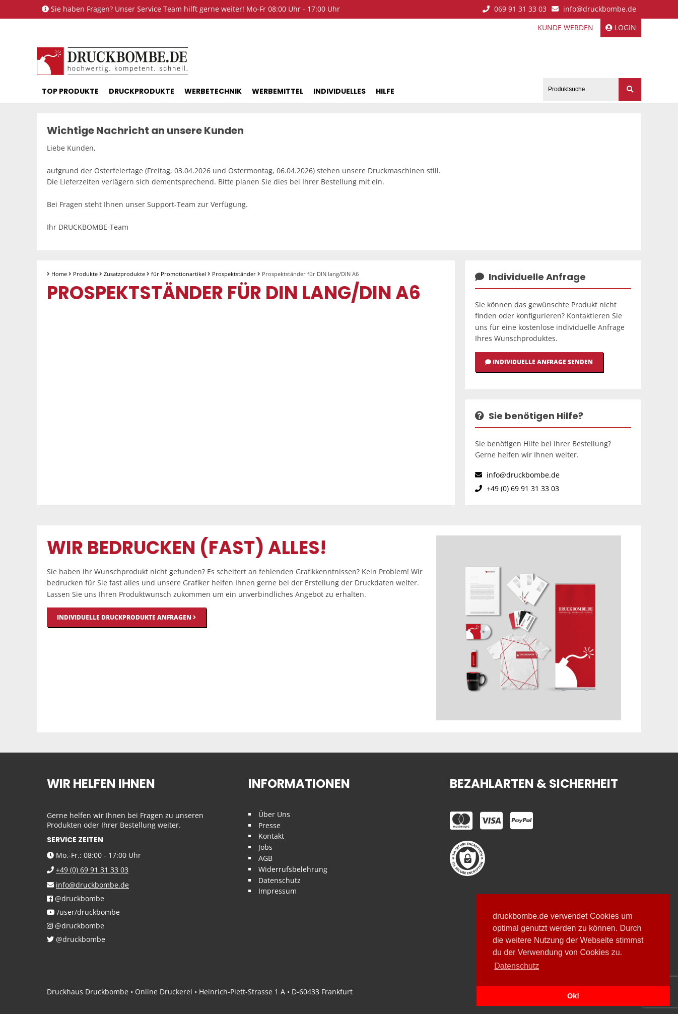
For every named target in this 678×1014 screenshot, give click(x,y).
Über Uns (274, 814)
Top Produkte (70, 91)
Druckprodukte (141, 91)
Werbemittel (277, 91)
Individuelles (339, 91)
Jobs (265, 847)
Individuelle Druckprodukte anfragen (126, 617)
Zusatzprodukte (124, 274)
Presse (269, 825)
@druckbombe (75, 899)
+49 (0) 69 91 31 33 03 (517, 488)
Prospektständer (234, 274)
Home (59, 274)
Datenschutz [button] (516, 966)
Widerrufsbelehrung (292, 869)
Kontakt (271, 836)
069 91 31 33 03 (515, 9)
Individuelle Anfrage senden (539, 362)
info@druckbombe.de (594, 9)
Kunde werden (565, 27)
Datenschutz (279, 880)
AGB (265, 858)
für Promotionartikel (178, 274)
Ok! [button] (573, 996)
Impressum (277, 891)
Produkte (85, 274)
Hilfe (385, 91)
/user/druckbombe (83, 912)
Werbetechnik (213, 91)
